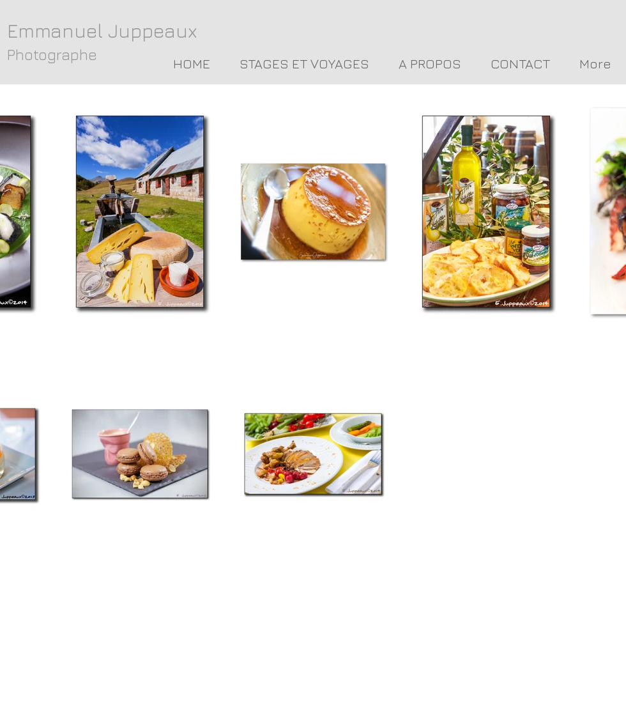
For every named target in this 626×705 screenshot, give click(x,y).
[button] (430, 64)
